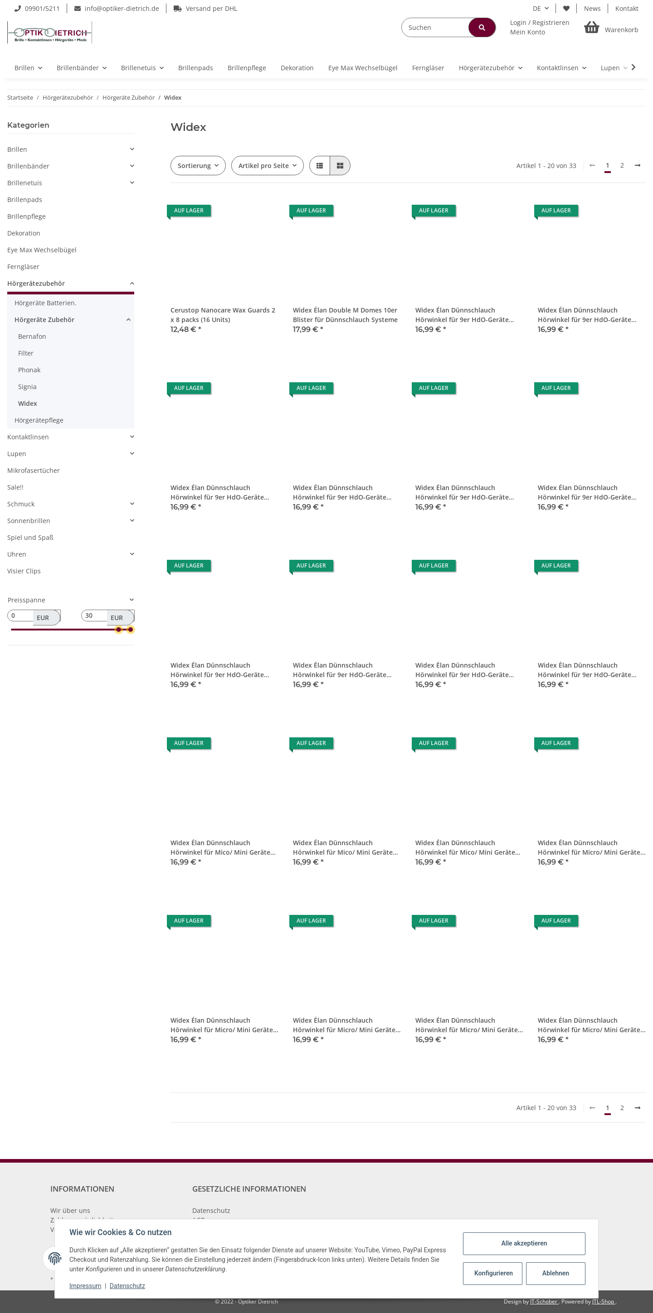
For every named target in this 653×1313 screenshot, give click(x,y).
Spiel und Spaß (30, 537)
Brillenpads (24, 199)
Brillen (17, 149)
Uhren (16, 554)
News (592, 8)
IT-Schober (544, 1301)
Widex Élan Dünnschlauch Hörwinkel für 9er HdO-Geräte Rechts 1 (584, 492)
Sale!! (15, 487)
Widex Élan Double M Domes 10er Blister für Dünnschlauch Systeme (345, 315)
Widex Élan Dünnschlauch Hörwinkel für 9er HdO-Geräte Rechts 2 (217, 670)
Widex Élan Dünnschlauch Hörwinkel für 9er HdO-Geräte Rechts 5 (584, 670)
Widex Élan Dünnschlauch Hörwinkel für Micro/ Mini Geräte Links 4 (344, 1025)
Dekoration (23, 233)
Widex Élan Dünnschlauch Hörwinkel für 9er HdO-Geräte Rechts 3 (339, 670)
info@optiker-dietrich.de (116, 8)
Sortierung (194, 165)
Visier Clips (24, 571)
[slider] (119, 629)
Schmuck (20, 504)
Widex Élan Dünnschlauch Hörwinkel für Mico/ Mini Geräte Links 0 (220, 847)
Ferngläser (23, 266)
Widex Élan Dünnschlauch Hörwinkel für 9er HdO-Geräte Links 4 (339, 492)
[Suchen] (448, 27)
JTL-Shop (603, 1301)
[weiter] (637, 165)
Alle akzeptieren (524, 1243)
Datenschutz (211, 1210)
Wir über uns (70, 1210)
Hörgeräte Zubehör (44, 319)
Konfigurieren (493, 1273)
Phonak (29, 370)
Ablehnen (555, 1273)
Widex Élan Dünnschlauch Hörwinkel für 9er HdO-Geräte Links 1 (462, 315)
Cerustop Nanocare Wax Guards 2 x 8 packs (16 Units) (223, 315)
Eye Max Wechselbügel (42, 249)
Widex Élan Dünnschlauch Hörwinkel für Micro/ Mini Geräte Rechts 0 (466, 1025)
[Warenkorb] (611, 27)
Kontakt (626, 8)
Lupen (16, 453)
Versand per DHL (205, 8)
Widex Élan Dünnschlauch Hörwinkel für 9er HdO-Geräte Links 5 (462, 492)
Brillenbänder (28, 166)
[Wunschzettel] (566, 8)
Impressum (85, 1285)
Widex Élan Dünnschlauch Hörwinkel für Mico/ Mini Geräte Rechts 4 (465, 847)
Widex (27, 403)
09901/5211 (37, 8)
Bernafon (32, 336)
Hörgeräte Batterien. (46, 302)
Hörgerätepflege (39, 420)
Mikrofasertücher (33, 470)
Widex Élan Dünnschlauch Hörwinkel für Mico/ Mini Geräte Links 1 (343, 847)
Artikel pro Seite (264, 165)
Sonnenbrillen (28, 520)
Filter (26, 353)
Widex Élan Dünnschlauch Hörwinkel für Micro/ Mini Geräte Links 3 (222, 1025)
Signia (27, 386)
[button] (540, 27)
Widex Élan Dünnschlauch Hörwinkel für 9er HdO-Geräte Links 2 (584, 315)
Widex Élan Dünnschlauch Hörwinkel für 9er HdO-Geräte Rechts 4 (462, 670)
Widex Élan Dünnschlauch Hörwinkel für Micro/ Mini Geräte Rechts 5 (589, 1025)
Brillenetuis (24, 182)
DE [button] (537, 8)
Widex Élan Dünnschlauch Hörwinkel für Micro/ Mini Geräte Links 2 (589, 847)
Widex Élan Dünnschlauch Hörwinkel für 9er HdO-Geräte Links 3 (217, 492)
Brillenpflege (26, 216)
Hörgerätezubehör (36, 283)
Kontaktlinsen (28, 437)
